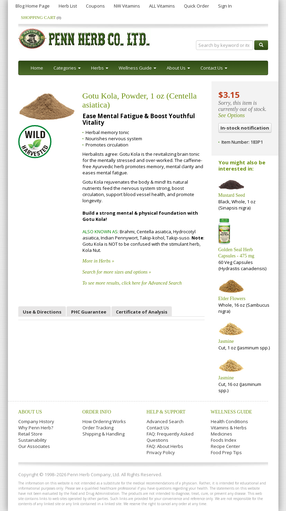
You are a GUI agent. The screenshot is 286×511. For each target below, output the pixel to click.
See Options (231, 115)
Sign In (225, 6)
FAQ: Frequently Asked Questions (170, 437)
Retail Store (30, 434)
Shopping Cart (41, 17)
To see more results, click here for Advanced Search (132, 283)
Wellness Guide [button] (137, 68)
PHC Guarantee (88, 312)
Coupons (95, 6)
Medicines (221, 434)
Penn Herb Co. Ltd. (84, 39)
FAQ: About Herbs (165, 446)
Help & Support (166, 412)
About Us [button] (178, 68)
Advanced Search (165, 421)
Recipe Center (225, 446)
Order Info (96, 412)
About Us (30, 412)
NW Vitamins (127, 6)
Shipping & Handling (103, 434)
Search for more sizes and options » (116, 272)
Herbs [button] (99, 68)
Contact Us (158, 428)
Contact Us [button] (213, 68)
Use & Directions (42, 312)
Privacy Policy (161, 452)
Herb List (68, 6)
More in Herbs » (98, 261)
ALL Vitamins (162, 6)
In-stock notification (244, 128)
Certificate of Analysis (141, 312)
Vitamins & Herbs (229, 428)
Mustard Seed (231, 195)
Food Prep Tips (226, 452)
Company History (36, 421)
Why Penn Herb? (35, 428)
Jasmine (226, 341)
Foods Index (223, 440)
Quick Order (196, 6)
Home (37, 68)
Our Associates (34, 446)
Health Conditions (229, 421)
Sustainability (32, 440)
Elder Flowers (232, 298)
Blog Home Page (33, 6)
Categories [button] (67, 68)
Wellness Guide (231, 412)
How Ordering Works (104, 421)
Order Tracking (98, 428)
